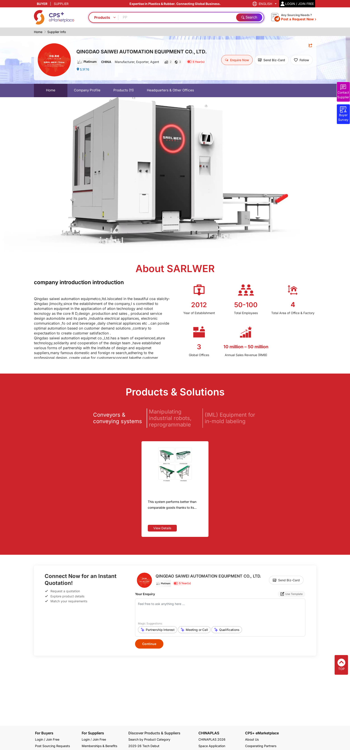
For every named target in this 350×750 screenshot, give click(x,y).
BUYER (42, 4)
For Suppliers (93, 733)
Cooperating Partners (260, 746)
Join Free (99, 739)
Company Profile (87, 90)
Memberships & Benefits (99, 746)
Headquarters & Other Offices (170, 90)
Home (38, 32)
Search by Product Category (149, 739)
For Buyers (44, 733)
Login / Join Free (47, 739)
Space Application (211, 746)
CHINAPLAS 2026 (211, 739)
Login (86, 739)
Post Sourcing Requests (52, 746)
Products (123, 90)
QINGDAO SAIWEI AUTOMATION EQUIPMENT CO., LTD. (141, 52)
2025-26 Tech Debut (143, 746)
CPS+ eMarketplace (262, 733)
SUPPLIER (61, 4)
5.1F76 (82, 69)
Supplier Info (56, 32)
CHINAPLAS (208, 733)
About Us (252, 739)
